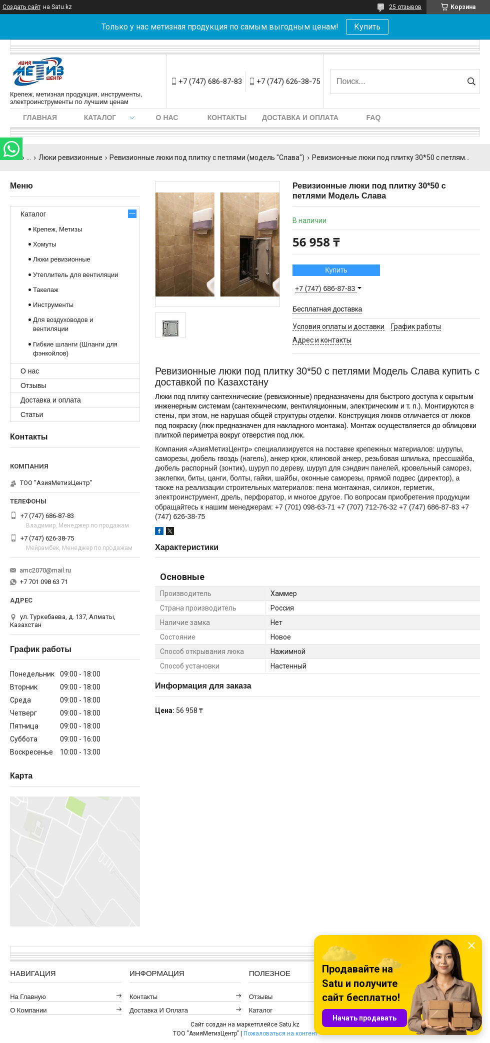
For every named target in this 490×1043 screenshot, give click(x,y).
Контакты (227, 118)
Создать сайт (21, 7)
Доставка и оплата (300, 118)
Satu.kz (289, 1024)
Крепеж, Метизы (57, 229)
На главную (28, 996)
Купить (367, 27)
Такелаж (45, 290)
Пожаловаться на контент (281, 1033)
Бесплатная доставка (327, 309)
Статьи (31, 414)
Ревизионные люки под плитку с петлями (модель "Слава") (207, 158)
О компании (28, 1010)
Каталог (100, 118)
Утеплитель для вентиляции (75, 274)
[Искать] (471, 81)
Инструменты (53, 304)
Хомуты (44, 244)
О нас (167, 118)
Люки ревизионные (70, 158)
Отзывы (33, 386)
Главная (40, 118)
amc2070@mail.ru (45, 570)
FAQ (373, 118)
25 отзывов (405, 7)
